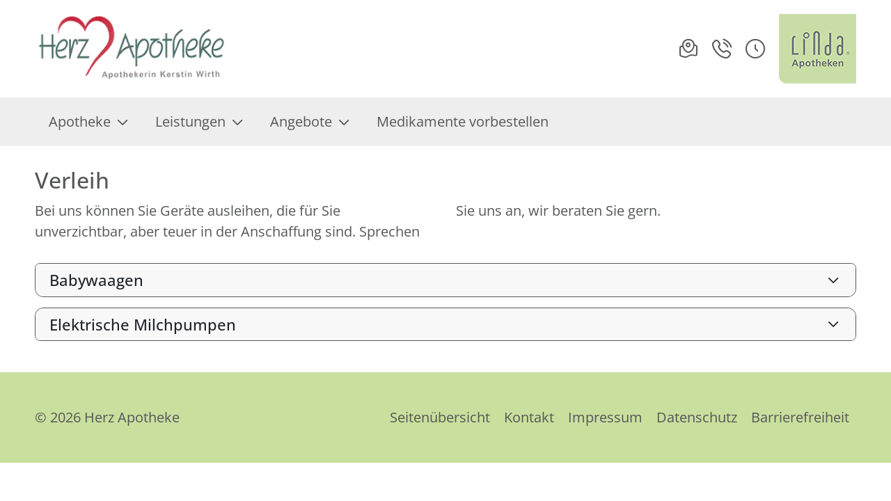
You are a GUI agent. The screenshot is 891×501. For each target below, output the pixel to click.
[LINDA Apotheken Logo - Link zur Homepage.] (817, 49)
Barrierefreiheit (800, 417)
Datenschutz (696, 417)
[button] (755, 48)
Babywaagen (96, 279)
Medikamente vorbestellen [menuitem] (463, 121)
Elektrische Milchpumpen (142, 324)
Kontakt (529, 417)
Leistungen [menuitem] (198, 121)
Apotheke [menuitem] (88, 121)
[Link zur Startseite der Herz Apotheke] (132, 49)
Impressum (605, 417)
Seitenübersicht (440, 417)
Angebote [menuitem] (309, 121)
